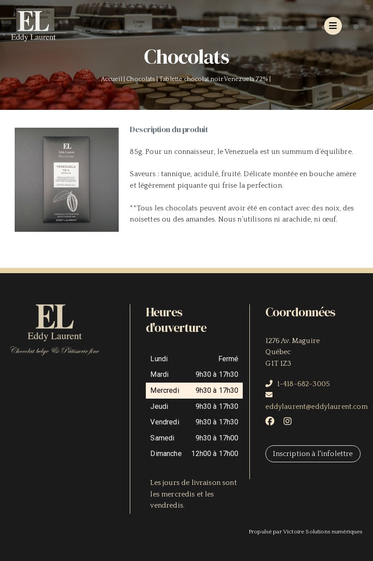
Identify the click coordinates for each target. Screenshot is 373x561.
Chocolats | (142, 79)
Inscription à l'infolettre (313, 454)
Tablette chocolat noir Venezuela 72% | (215, 79)
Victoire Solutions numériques (323, 532)
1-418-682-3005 (303, 384)
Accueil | (114, 79)
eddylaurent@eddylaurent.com (316, 407)
